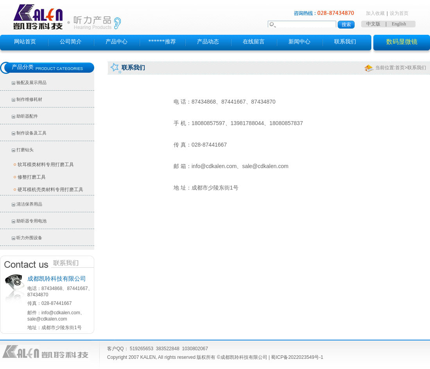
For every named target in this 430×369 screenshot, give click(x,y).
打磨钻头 (25, 149)
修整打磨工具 (32, 177)
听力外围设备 (29, 237)
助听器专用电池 (31, 221)
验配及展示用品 (31, 82)
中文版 (373, 24)
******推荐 (162, 42)
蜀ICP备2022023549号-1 (297, 357)
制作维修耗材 (29, 99)
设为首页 (399, 13)
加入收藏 (375, 13)
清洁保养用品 (29, 204)
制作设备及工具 (31, 133)
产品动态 (208, 42)
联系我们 (345, 42)
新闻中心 (299, 42)
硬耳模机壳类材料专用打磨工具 (50, 189)
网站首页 (25, 42)
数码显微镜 (401, 41)
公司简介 (71, 42)
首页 (400, 67)
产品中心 (116, 42)
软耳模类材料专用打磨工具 (46, 164)
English (399, 24)
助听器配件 (27, 116)
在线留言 (254, 42)
